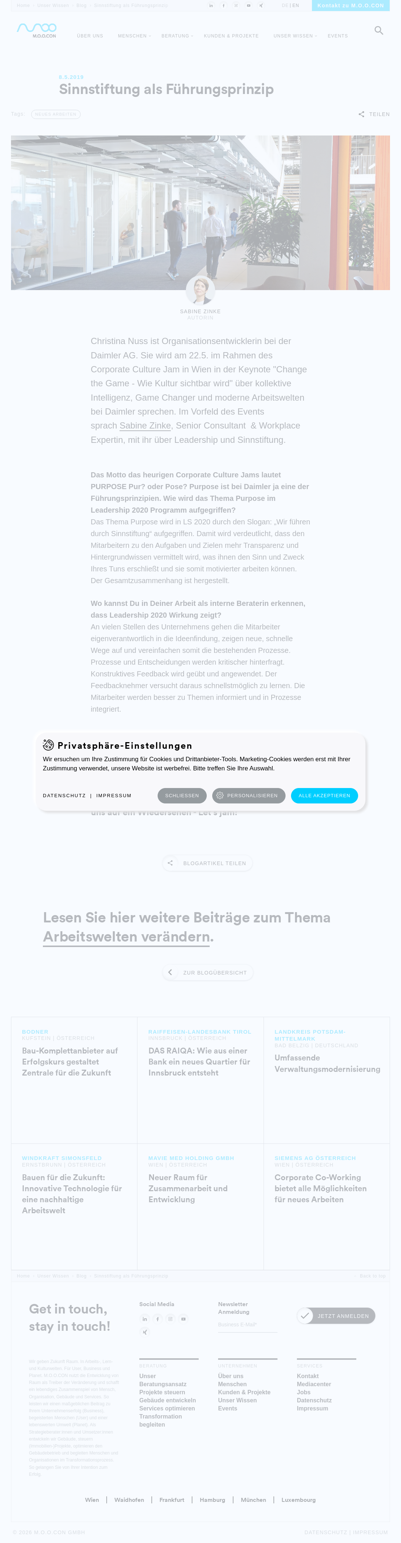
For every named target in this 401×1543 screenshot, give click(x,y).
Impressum (114, 795)
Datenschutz (64, 795)
